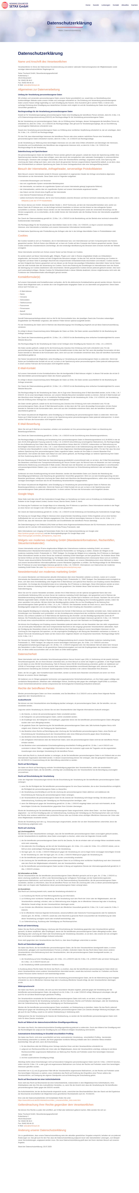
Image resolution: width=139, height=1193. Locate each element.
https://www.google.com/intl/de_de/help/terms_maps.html (39, 536)
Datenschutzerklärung (72, 30)
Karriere (134, 5)
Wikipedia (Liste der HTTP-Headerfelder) (36, 201)
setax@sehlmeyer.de (32, 85)
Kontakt (116, 5)
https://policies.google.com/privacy (31, 533)
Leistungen (106, 5)
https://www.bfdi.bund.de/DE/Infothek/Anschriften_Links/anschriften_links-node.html (49, 1100)
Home (88, 5)
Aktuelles (125, 5)
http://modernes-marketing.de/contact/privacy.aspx (62, 567)
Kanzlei (96, 5)
